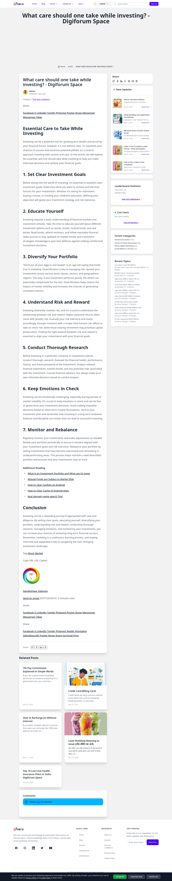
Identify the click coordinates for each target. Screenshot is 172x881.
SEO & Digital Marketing (126, 246)
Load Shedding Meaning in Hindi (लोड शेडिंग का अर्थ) (83, 742)
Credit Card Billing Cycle (82, 691)
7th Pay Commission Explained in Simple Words (38, 669)
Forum (54, 4)
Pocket (71, 113)
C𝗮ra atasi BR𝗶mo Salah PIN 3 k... (132, 280)
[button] (95, 4)
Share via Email (64, 635)
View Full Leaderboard (132, 199)
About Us (107, 835)
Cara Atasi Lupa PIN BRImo (132, 267)
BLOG (70, 66)
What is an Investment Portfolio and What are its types (59, 473)
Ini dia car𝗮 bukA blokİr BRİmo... (132, 320)
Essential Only (136, 877)
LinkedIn (42, 113)
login (38, 802)
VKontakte (81, 631)
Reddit (71, 631)
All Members (84, 856)
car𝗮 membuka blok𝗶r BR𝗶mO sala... (132, 308)
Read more (146, 107)
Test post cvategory (41, 99)
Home (34, 4)
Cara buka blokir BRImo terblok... (132, 285)
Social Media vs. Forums (126, 249)
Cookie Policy (109, 858)
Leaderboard (84, 850)
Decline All (153, 877)
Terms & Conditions (108, 846)
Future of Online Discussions (127, 243)
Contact (107, 840)
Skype (79, 113)
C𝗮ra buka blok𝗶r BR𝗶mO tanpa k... (132, 297)
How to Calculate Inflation (134, 99)
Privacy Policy (109, 853)
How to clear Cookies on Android (46, 485)
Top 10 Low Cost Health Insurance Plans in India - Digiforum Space (37, 774)
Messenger (89, 113)
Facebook (29, 113)
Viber (39, 117)
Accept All (120, 877)
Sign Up (154, 4)
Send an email (31, 598)
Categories (67, 4)
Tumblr (51, 113)
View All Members (132, 223)
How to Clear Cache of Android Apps (48, 490)
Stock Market (35, 553)
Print (76, 635)
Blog (43, 4)
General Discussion (124, 239)
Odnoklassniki (31, 635)
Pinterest (61, 113)
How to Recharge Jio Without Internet (39, 719)
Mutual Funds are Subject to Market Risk (51, 479)
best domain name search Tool (45, 496)
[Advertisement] (86, 44)
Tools (81, 4)
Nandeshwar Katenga (35, 591)
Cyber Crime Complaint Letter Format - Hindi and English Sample (136, 148)
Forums (82, 845)
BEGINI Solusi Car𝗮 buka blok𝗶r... (132, 274)
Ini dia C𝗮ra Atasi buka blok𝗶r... (132, 303)
